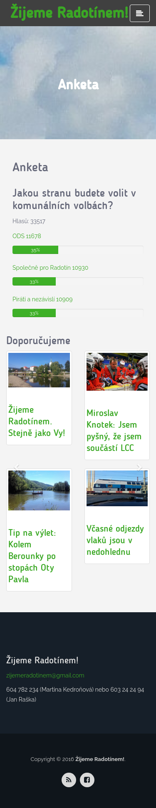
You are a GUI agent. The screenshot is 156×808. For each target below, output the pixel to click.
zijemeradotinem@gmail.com (45, 675)
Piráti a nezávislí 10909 (42, 299)
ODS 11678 (26, 236)
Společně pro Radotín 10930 (50, 267)
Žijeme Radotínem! (69, 13)
